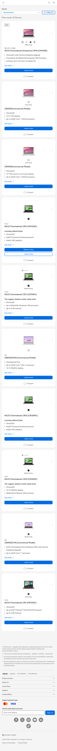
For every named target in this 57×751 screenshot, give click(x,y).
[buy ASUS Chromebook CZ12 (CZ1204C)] (20, 479)
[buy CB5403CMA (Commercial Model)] (20, 357)
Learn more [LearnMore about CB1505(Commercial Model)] (28, 128)
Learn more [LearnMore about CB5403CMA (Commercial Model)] (28, 377)
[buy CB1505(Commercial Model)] (17, 108)
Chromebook (32, 674)
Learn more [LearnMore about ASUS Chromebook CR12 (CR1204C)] (28, 439)
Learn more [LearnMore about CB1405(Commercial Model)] (28, 186)
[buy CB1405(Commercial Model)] (17, 166)
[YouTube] (35, 720)
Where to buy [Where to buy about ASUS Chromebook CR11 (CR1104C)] (28, 250)
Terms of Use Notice (8, 743)
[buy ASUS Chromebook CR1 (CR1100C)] (20, 602)
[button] (3, 3)
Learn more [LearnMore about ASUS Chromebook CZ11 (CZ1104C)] (28, 318)
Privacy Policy (22, 743)
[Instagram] (28, 720)
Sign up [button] (50, 713)
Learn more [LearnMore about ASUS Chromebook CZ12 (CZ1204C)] (28, 502)
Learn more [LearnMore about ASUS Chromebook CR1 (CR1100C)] (28, 622)
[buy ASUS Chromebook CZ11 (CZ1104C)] (20, 294)
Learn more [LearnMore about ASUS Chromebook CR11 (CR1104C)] (28, 254)
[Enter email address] (23, 713)
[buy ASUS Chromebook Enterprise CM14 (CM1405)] (25, 50)
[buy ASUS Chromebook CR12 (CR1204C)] (21, 415)
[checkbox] (28, 77)
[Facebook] (16, 720)
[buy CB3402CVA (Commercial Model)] (19, 542)
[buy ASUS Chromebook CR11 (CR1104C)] (20, 226)
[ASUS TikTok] (28, 726)
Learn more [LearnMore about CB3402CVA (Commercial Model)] (28, 562)
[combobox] (21, 12)
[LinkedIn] (41, 720)
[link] (28, 3)
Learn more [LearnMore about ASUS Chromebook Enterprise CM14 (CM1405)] (28, 70)
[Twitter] (22, 720)
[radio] (22, 42)
